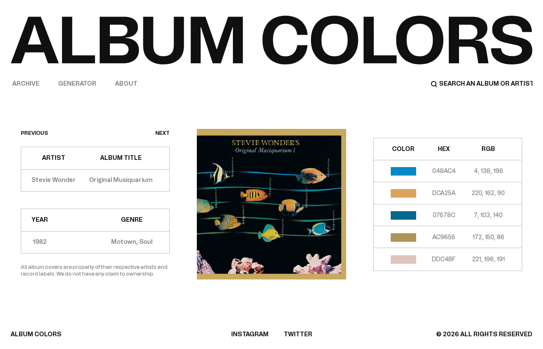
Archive (25, 83)
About (126, 83)
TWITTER (298, 334)
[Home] (271, 40)
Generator (77, 83)
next (162, 133)
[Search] (481, 84)
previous (34, 133)
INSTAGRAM (250, 334)
